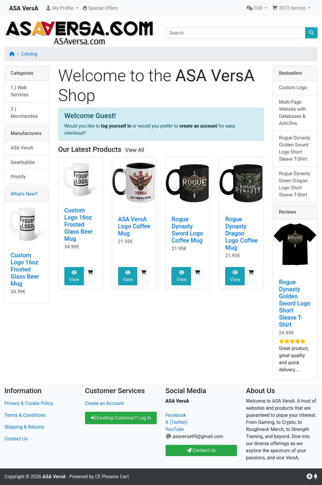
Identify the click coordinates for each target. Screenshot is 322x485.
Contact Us (16, 439)
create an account (198, 126)
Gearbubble (23, 162)
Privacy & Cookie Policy (28, 403)
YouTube (175, 429)
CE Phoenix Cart (112, 476)
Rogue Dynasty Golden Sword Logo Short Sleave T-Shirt (294, 148)
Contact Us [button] (201, 450)
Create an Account (104, 403)
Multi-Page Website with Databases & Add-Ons (292, 112)
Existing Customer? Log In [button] (121, 418)
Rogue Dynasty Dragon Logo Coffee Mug (241, 233)
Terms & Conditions (25, 415)
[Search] (236, 32)
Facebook (176, 415)
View (74, 276)
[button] (62, 8)
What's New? (24, 194)
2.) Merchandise (24, 112)
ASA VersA (22, 148)
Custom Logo (293, 87)
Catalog (29, 54)
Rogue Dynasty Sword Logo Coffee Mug (187, 230)
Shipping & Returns (24, 427)
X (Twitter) (176, 422)
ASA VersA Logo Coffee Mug (134, 226)
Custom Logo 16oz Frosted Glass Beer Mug (78, 224)
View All (134, 150)
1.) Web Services (19, 91)
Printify (18, 177)
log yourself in (116, 126)
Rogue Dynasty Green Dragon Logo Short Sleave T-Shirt (294, 184)
